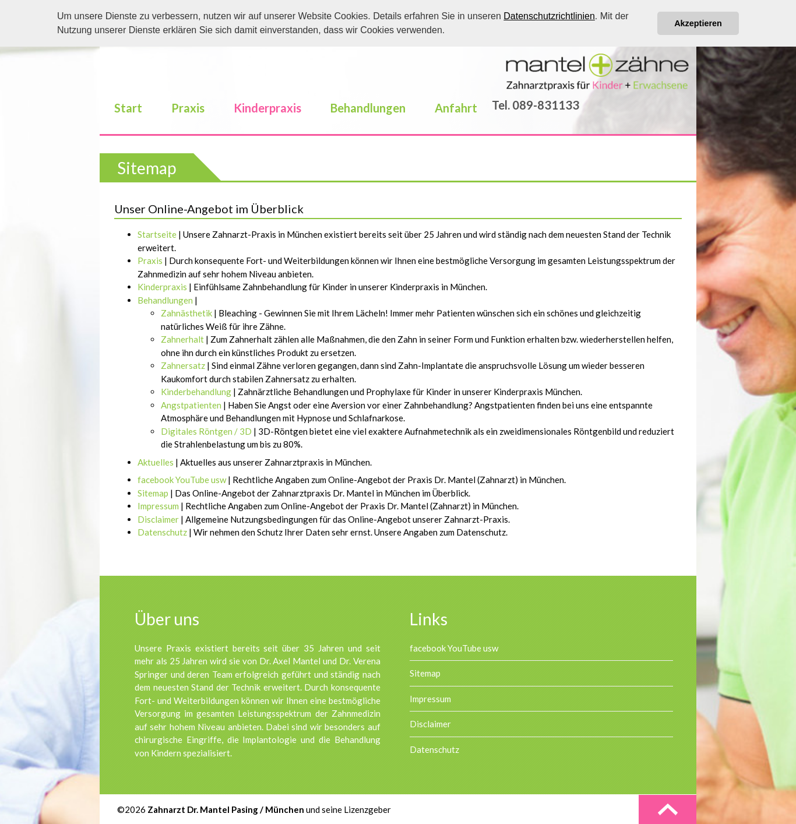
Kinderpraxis (267, 108)
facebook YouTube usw (454, 648)
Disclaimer (430, 724)
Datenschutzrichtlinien (549, 16)
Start (128, 108)
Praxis (188, 108)
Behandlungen (368, 108)
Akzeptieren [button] (698, 23)
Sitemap (425, 673)
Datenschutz (434, 749)
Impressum (430, 698)
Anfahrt (456, 108)
